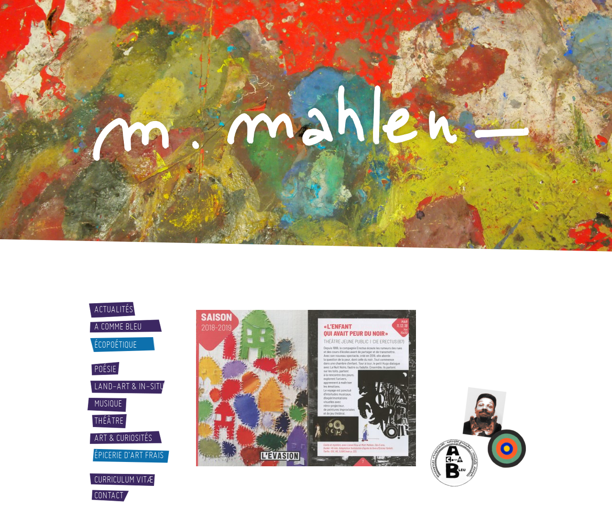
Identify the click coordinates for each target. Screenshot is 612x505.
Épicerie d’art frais (129, 455)
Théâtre (108, 421)
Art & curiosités (123, 438)
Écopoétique (115, 345)
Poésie (105, 369)
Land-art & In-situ (129, 386)
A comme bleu (118, 326)
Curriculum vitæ (123, 479)
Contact (108, 495)
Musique (108, 403)
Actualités (113, 309)
